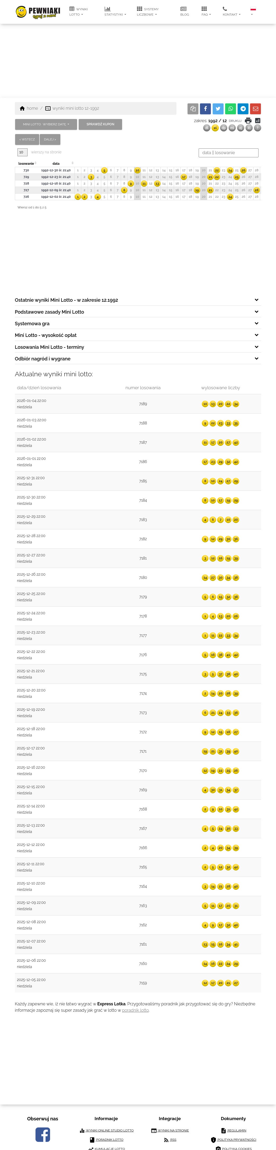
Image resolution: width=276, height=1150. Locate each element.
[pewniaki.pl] (38, 8)
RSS (169, 1140)
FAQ (205, 11)
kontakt (230, 11)
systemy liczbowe (147, 11)
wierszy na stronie (39, 152)
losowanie (26, 164)
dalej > (50, 139)
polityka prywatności (233, 1140)
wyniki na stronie (170, 1131)
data (55, 164)
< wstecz (27, 139)
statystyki (114, 11)
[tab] (138, 299)
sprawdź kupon (100, 124)
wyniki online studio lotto (106, 1131)
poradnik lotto (135, 1010)
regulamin (233, 1131)
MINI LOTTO (45, 124)
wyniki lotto (78, 11)
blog (184, 11)
